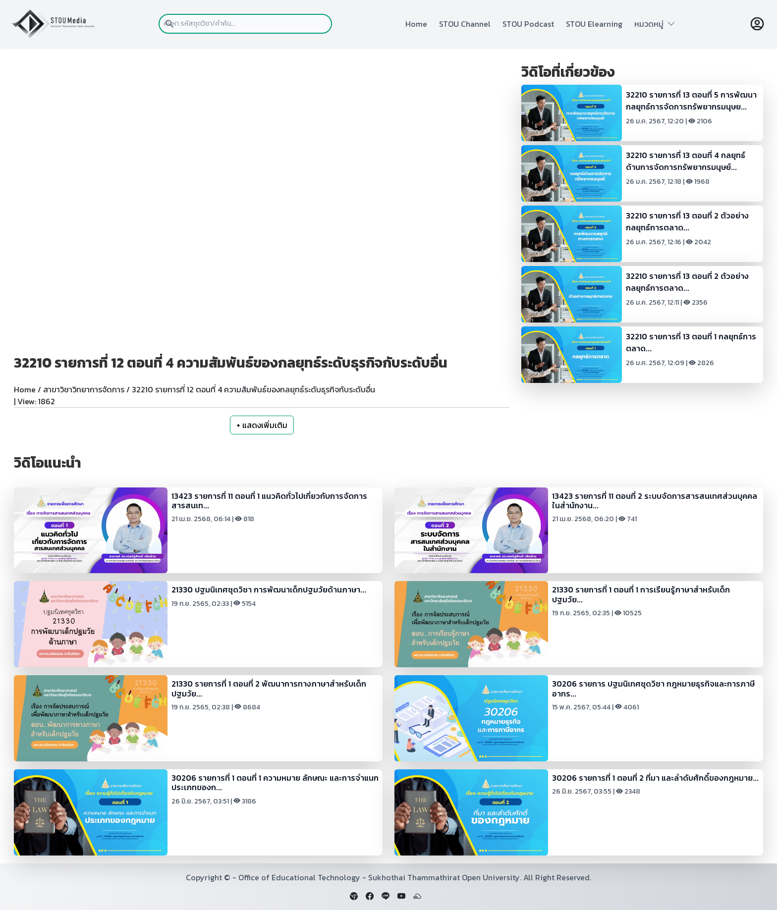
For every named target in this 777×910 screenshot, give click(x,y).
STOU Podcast (528, 24)
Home (416, 24)
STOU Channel (465, 24)
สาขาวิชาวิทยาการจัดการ (83, 389)
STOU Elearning (594, 24)
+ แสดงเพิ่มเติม (261, 425)
